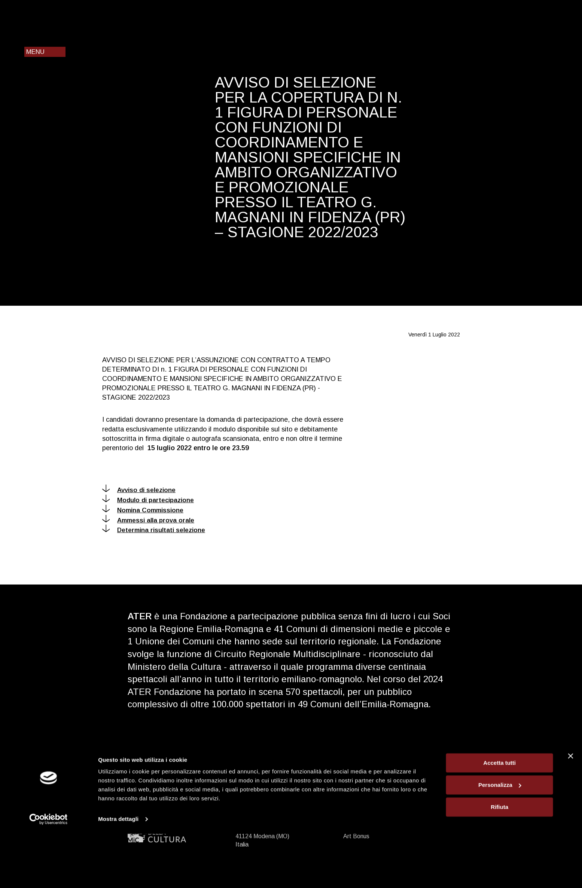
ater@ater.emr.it (269, 775)
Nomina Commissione (142, 510)
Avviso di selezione (139, 490)
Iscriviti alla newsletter (494, 767)
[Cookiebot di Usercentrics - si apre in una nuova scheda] (48, 873)
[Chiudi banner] (570, 810)
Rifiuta (499, 861)
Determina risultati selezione (153, 530)
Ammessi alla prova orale (148, 520)
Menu (35, 51)
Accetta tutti (499, 817)
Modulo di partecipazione (148, 500)
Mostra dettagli (118, 873)
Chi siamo (356, 792)
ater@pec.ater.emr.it (277, 784)
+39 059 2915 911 (268, 767)
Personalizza (499, 839)
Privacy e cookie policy (373, 784)
